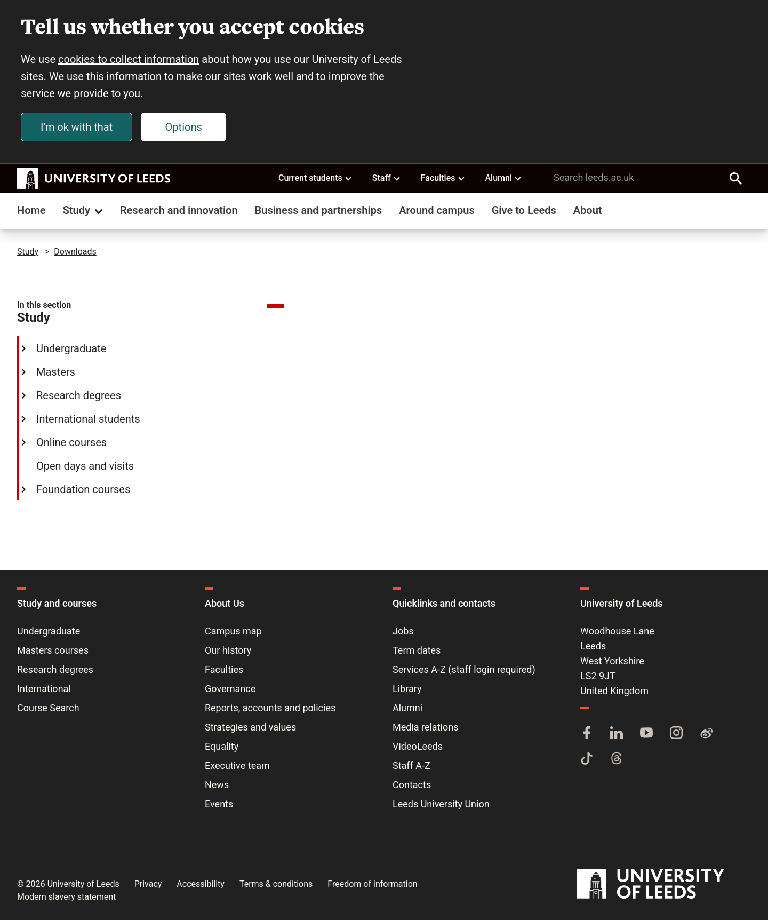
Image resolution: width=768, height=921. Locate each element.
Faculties (443, 178)
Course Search (48, 708)
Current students (315, 178)
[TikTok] (586, 759)
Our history (228, 650)
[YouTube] (646, 734)
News (217, 785)
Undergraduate (70, 349)
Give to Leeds (524, 210)
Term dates (417, 650)
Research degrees (77, 396)
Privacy (148, 884)
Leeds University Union (441, 804)
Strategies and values (250, 727)
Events (219, 804)
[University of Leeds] (664, 884)
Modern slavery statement (66, 897)
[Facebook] (586, 734)
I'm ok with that (77, 127)
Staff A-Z (411, 766)
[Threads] (616, 759)
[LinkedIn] (616, 734)
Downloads (75, 252)
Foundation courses (82, 489)
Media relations (425, 727)
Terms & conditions (276, 884)
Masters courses (53, 650)
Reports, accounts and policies (270, 708)
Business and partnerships (318, 210)
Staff (386, 178)
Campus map (233, 631)
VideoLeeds (418, 746)
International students (87, 419)
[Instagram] (676, 734)
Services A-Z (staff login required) (464, 670)
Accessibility (201, 884)
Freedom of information (372, 884)
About (587, 210)
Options (184, 127)
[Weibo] (706, 734)
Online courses (70, 442)
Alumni (503, 178)
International (44, 689)
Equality (221, 746)
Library (407, 689)
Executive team (237, 766)
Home (31, 210)
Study (84, 210)
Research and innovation (179, 210)
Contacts (412, 785)
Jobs (403, 631)
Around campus (436, 210)
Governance (230, 689)
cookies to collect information (129, 59)
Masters (54, 372)
